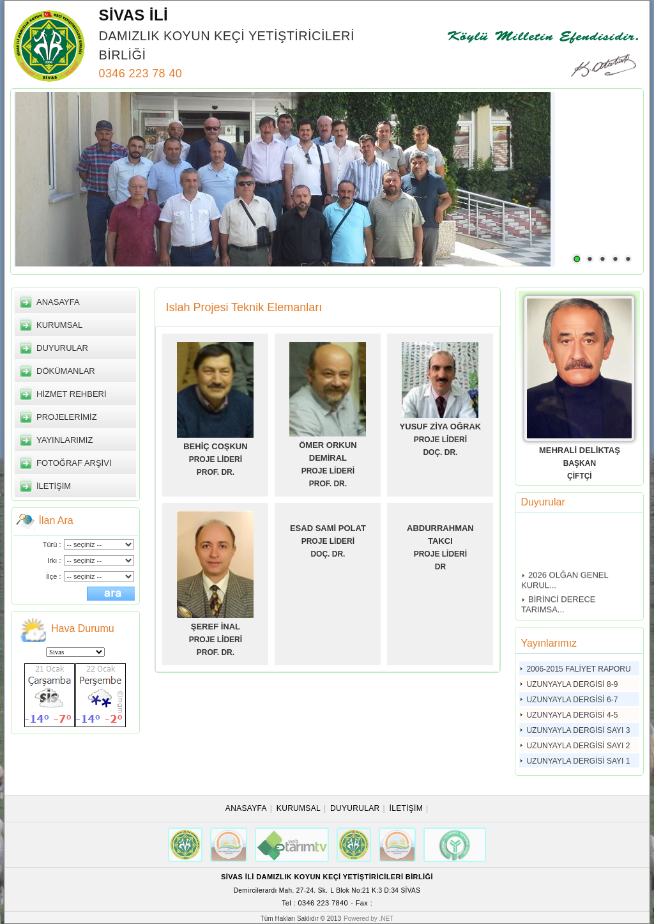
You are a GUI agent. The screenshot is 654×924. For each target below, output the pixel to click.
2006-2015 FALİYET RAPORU (578, 669)
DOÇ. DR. (440, 452)
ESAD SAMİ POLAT (328, 528)
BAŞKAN (579, 463)
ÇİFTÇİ (579, 476)
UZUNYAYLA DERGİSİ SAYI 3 (578, 730)
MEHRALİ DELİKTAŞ (579, 450)
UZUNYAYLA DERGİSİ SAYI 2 (578, 745)
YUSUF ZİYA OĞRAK (441, 426)
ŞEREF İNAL (215, 626)
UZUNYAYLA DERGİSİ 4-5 (572, 715)
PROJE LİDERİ (215, 459)
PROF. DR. (215, 472)
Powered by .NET (368, 918)
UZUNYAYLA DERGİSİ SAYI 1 (578, 761)
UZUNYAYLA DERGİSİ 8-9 (572, 684)
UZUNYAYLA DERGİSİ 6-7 (572, 699)
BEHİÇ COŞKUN (215, 446)
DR (440, 566)
